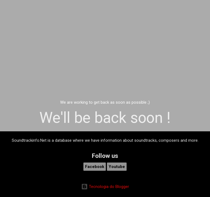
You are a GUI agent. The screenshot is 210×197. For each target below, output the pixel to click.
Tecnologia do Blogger (105, 186)
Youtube (117, 166)
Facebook (94, 166)
